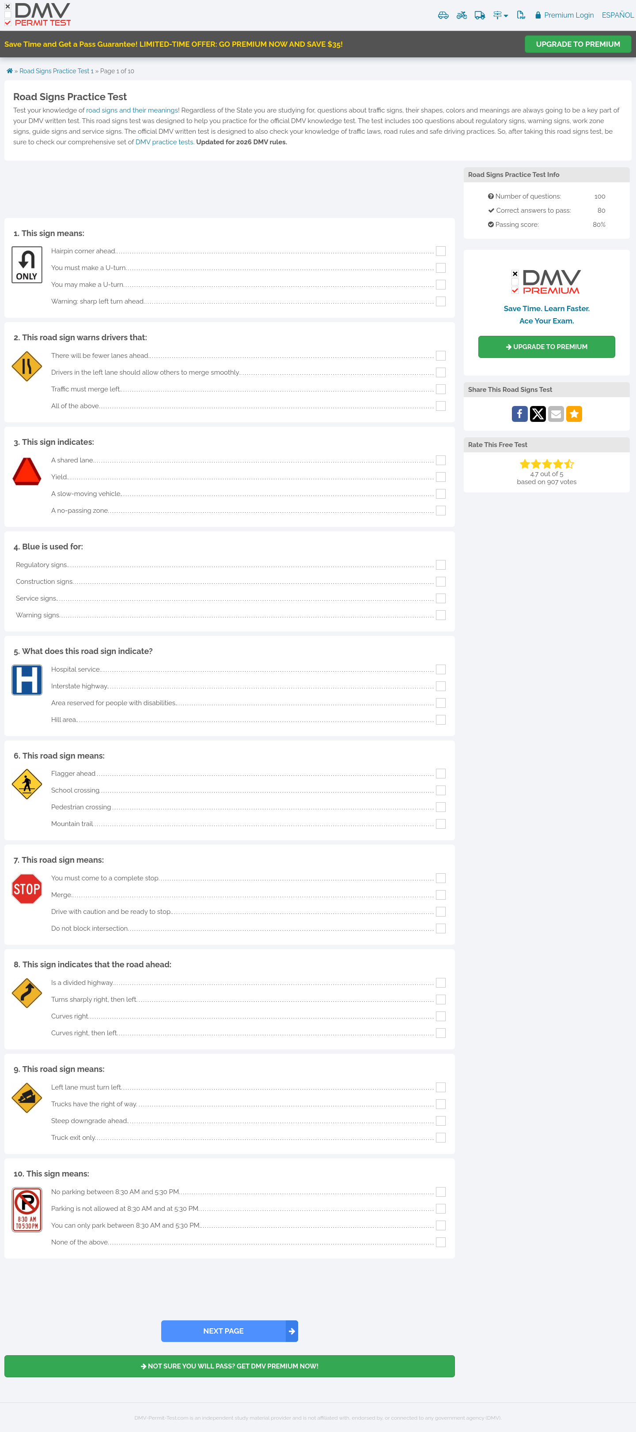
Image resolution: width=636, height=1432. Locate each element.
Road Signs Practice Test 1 (56, 71)
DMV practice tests (164, 142)
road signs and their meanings (132, 110)
